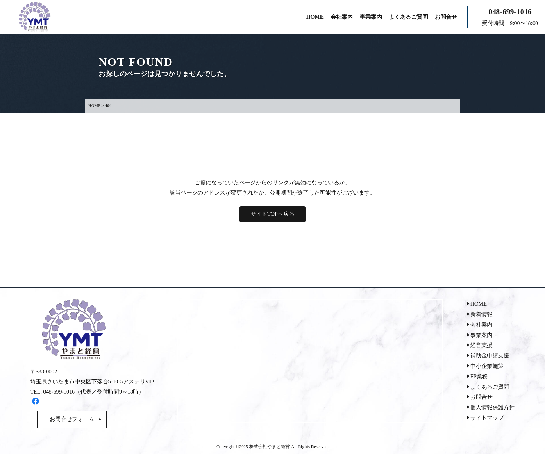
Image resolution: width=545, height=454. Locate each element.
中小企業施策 (485, 366)
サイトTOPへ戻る (272, 214)
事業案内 (479, 335)
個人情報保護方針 (490, 407)
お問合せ (479, 397)
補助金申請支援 (487, 355)
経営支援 (479, 345)
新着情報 (479, 314)
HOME (476, 304)
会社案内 (479, 325)
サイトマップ (485, 418)
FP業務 (477, 376)
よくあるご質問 (487, 387)
